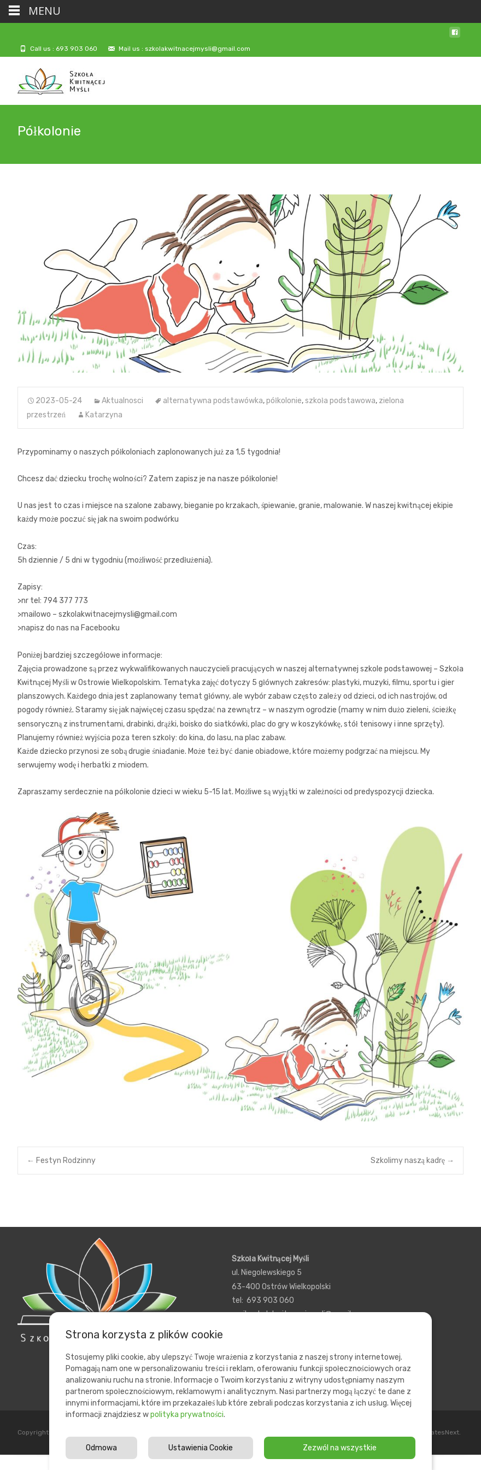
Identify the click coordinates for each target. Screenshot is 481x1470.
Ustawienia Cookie (200, 1448)
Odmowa (101, 1448)
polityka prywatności (187, 1414)
